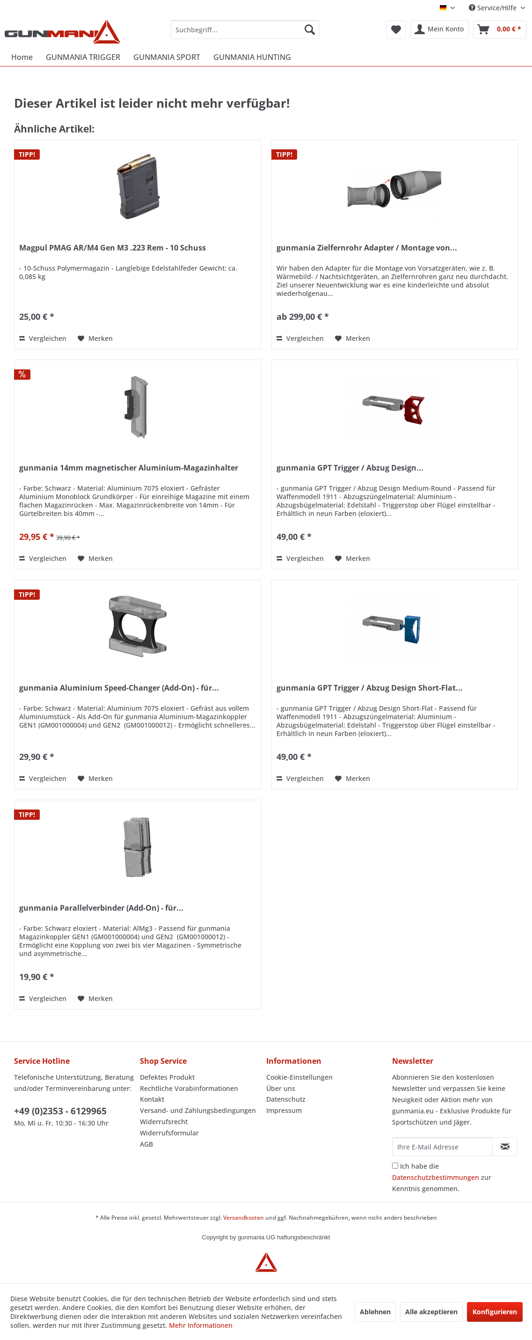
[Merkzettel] (396, 29)
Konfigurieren (495, 1311)
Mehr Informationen (201, 1325)
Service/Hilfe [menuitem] (493, 7)
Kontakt (152, 1099)
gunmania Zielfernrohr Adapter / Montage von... (367, 248)
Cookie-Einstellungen (299, 1077)
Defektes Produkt (167, 1077)
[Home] (22, 57)
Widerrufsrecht (164, 1121)
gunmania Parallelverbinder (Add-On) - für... (101, 908)
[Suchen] (310, 29)
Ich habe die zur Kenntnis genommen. (441, 1177)
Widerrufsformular (169, 1132)
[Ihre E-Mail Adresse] (442, 1146)
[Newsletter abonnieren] (504, 1146)
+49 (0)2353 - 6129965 (60, 1111)
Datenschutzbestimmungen (435, 1177)
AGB (146, 1144)
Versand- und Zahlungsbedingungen (198, 1110)
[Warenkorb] (499, 29)
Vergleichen (42, 338)
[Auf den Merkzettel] (95, 338)
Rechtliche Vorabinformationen (189, 1088)
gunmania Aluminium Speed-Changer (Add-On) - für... (119, 688)
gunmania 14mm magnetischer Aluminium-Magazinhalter (128, 468)
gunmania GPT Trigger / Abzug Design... (350, 468)
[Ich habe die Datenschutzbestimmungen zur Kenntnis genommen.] (395, 1166)
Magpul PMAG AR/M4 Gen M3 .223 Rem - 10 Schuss (112, 248)
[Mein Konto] (439, 29)
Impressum (284, 1110)
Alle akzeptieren (431, 1311)
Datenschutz (286, 1099)
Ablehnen (375, 1311)
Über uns (280, 1088)
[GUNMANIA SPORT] (167, 57)
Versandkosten (243, 1218)
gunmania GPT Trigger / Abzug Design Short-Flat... (370, 688)
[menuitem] (245, 29)
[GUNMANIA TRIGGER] (83, 57)
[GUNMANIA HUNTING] (252, 57)
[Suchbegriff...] (245, 29)
